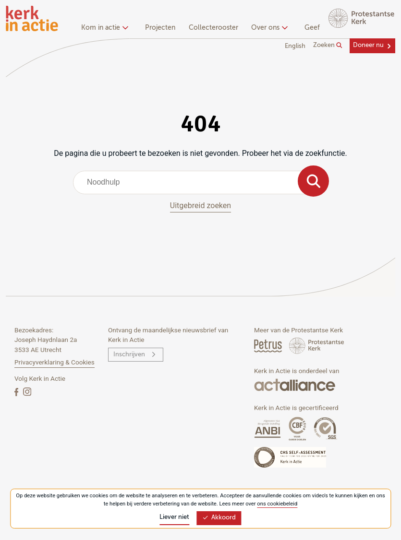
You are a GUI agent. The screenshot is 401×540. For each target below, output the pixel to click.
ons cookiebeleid (277, 504)
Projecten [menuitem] (160, 27)
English (295, 46)
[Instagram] (27, 391)
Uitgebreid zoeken (200, 205)
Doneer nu (368, 45)
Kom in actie (103, 28)
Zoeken (327, 45)
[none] (106, 29)
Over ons (268, 28)
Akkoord (219, 518)
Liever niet (174, 517)
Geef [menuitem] (312, 27)
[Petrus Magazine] (268, 345)
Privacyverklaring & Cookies (54, 362)
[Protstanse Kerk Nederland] (316, 345)
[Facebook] (17, 391)
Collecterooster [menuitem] (213, 27)
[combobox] (200, 182)
